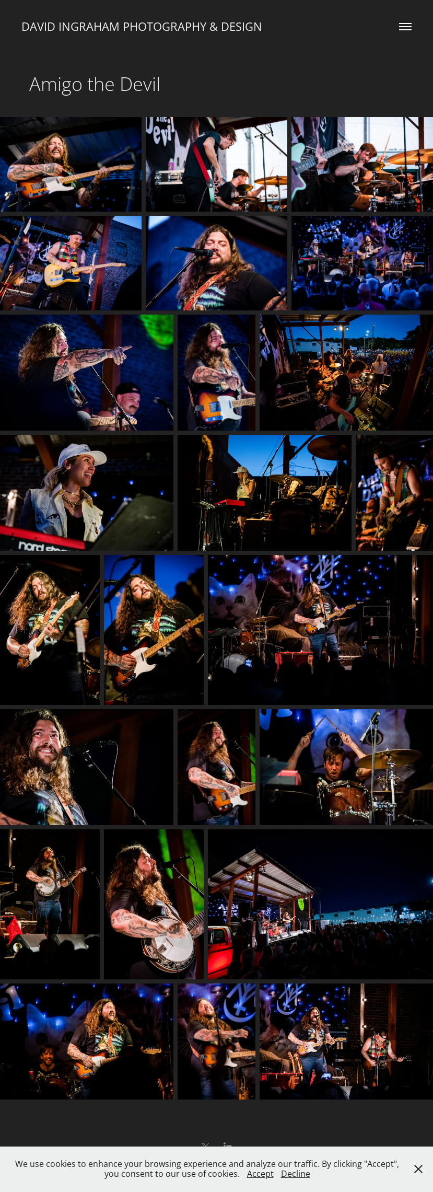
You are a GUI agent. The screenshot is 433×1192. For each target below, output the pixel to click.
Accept (260, 1173)
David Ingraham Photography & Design (141, 26)
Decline (295, 1173)
